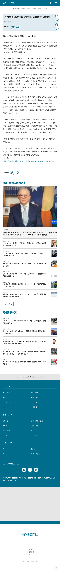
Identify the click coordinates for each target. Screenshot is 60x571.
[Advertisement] (30, 504)
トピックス (7, 415)
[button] (50, 3)
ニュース (6, 386)
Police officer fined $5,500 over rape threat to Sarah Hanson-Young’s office (28, 161)
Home (14, 8)
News (18, 8)
